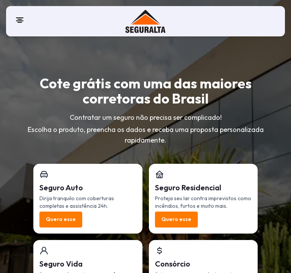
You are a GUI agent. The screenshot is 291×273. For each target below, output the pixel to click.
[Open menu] (19, 20)
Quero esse (61, 219)
